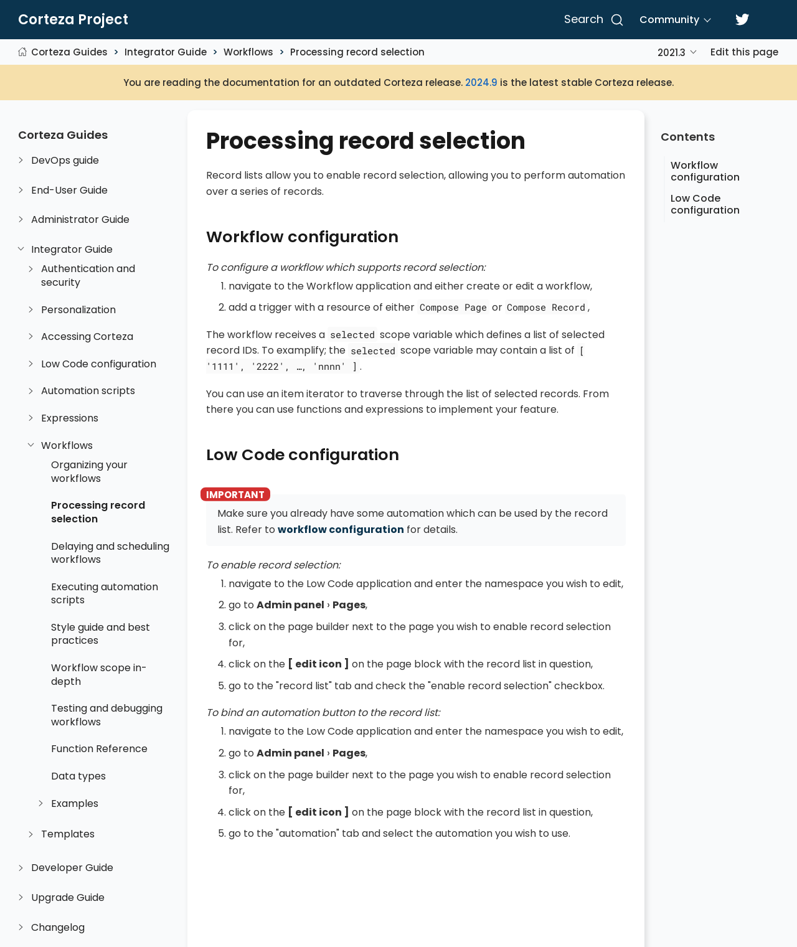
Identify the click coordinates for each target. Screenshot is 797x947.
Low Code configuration (98, 364)
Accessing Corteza (87, 337)
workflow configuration (341, 529)
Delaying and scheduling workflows (110, 553)
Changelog (58, 928)
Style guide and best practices (100, 634)
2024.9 (481, 82)
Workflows (248, 52)
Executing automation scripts (104, 593)
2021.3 (672, 52)
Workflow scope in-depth (99, 674)
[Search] (591, 20)
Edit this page (744, 52)
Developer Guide (72, 868)
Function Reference (99, 749)
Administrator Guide (80, 220)
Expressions (69, 418)
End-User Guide (69, 190)
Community (669, 19)
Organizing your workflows (89, 471)
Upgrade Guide (68, 898)
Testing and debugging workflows (107, 715)
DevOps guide (65, 160)
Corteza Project (73, 20)
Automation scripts (88, 391)
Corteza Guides (69, 52)
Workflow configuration (705, 171)
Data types (78, 776)
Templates (68, 834)
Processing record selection (357, 52)
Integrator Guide (166, 52)
